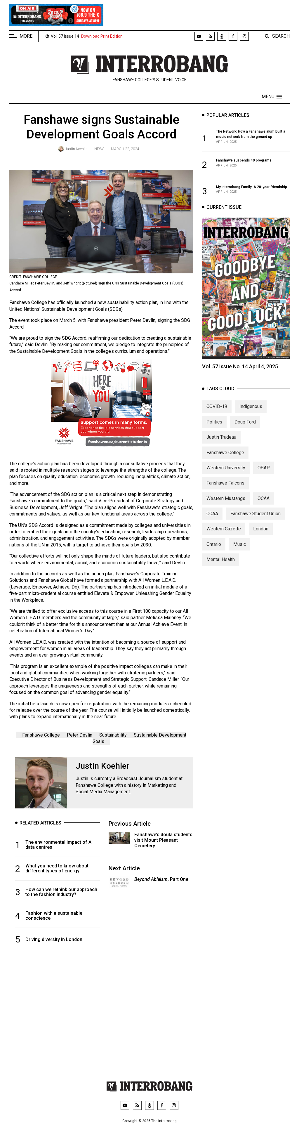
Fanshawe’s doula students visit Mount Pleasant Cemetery (163, 840)
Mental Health (220, 565)
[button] (272, 96)
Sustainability (113, 735)
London (260, 534)
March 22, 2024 (125, 149)
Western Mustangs (225, 503)
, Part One (161, 879)
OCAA (264, 503)
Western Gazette (223, 534)
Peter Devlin (79, 735)
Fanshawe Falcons (225, 488)
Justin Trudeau (221, 442)
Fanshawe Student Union (255, 519)
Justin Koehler (76, 149)
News (99, 149)
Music (239, 549)
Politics (214, 427)
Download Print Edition (102, 36)
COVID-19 (216, 412)
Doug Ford (245, 427)
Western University (225, 473)
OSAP (264, 473)
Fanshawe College (41, 735)
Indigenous (250, 412)
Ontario (213, 549)
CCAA (212, 519)
